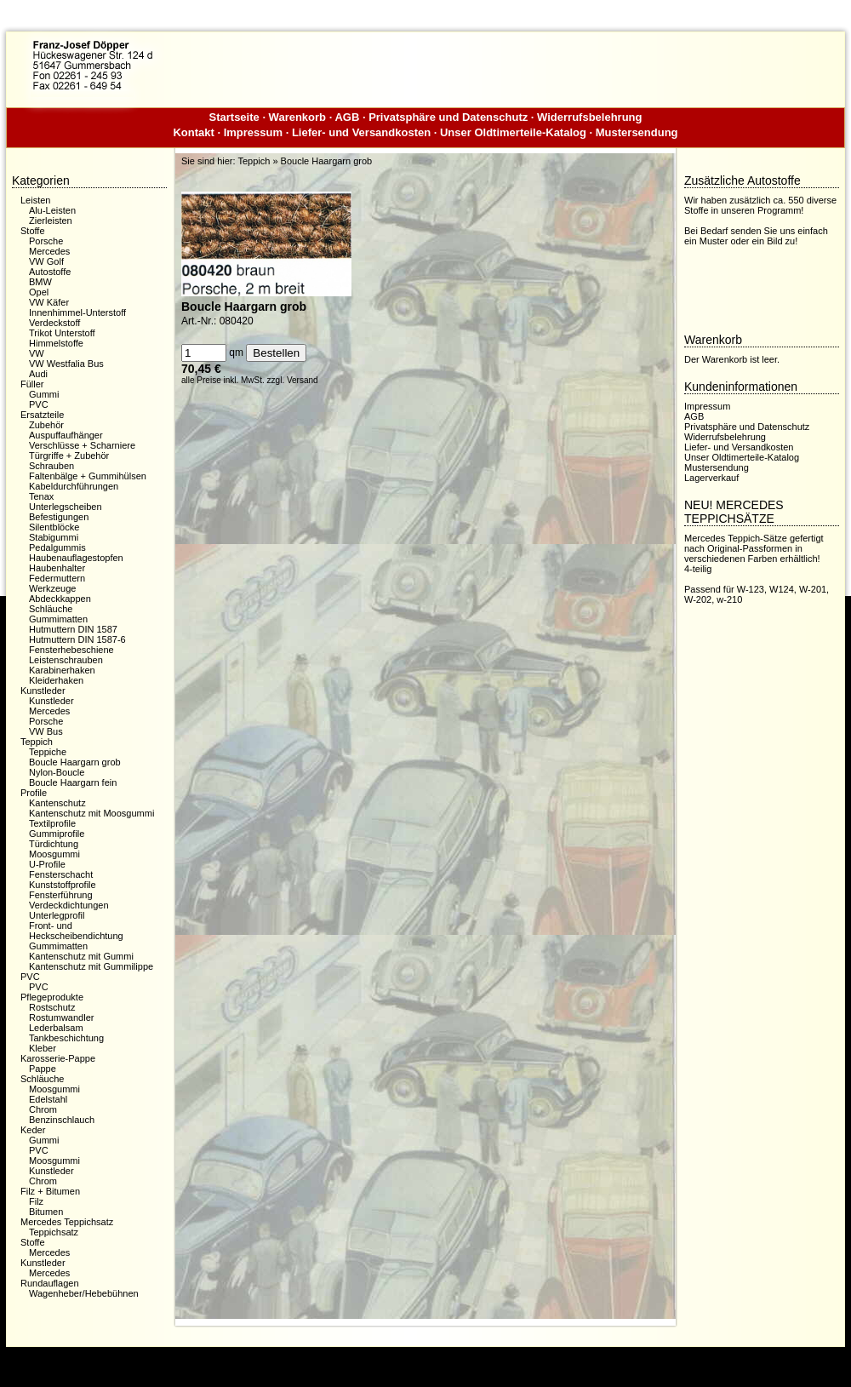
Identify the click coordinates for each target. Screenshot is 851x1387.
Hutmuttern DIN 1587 (73, 629)
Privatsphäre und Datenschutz (448, 117)
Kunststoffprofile (62, 885)
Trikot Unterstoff (62, 333)
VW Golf (46, 261)
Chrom (43, 1109)
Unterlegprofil (56, 915)
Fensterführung (61, 895)
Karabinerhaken (62, 670)
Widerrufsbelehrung (589, 117)
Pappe (42, 1068)
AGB (346, 117)
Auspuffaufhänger (66, 435)
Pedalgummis (57, 547)
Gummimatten (58, 619)
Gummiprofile (56, 833)
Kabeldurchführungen (73, 486)
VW (36, 353)
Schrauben (51, 466)
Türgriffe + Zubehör (69, 455)
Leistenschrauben (66, 660)
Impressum (253, 132)
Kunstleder (51, 701)
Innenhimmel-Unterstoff (77, 312)
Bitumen (46, 1211)
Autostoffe (50, 272)
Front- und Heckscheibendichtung (76, 930)
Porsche (46, 241)
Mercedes (49, 251)
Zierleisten (50, 220)
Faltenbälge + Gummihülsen (87, 476)
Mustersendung (637, 132)
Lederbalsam (56, 1028)
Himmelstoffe (56, 343)
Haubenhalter (57, 568)
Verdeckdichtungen (69, 905)
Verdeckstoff (54, 323)
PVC (39, 404)
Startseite (234, 117)
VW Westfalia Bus (66, 363)
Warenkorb (297, 117)
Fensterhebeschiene (71, 650)
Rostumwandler (61, 1017)
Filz (36, 1201)
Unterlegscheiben (65, 506)
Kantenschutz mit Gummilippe (91, 966)
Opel (39, 292)
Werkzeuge (52, 588)
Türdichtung (53, 844)
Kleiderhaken (56, 680)
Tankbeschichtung (66, 1038)
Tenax (41, 496)
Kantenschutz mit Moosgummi (91, 813)
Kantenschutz (57, 803)
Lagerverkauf (711, 478)
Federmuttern (57, 578)
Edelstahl (48, 1099)
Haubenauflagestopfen (76, 558)
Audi (38, 374)
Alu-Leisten (52, 210)
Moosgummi (54, 854)
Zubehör (46, 425)
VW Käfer (49, 302)
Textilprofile (52, 823)
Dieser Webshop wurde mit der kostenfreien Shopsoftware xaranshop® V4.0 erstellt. (425, 1360)
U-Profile (47, 864)
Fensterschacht (61, 874)
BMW (40, 282)
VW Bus (46, 731)
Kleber (42, 1048)
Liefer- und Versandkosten (361, 132)
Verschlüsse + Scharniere (82, 445)
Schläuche (50, 609)
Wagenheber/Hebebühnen (84, 1293)
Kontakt (193, 132)
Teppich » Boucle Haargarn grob (304, 161)
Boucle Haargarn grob (75, 762)
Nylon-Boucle (56, 772)
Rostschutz (52, 1007)
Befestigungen (59, 517)
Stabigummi (53, 537)
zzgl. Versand (292, 380)
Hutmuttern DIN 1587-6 (77, 639)
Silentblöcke (54, 527)
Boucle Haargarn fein (73, 782)
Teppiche (47, 752)
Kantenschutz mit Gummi (81, 956)
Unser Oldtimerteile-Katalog (513, 132)
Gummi (44, 394)
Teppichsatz (53, 1232)
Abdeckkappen (60, 598)
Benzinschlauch (61, 1120)
